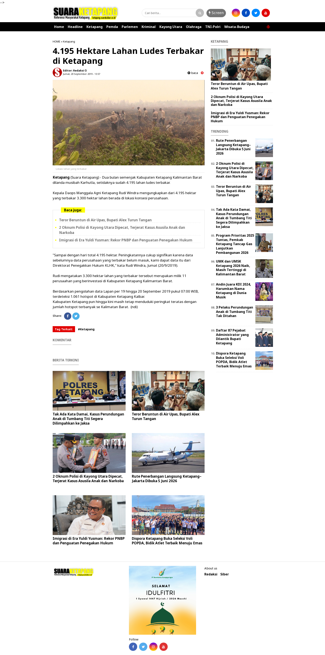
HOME (56, 41)
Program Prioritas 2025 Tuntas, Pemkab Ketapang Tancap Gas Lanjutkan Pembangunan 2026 (235, 244)
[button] (268, 25)
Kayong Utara (170, 26)
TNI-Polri (213, 26)
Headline (75, 26)
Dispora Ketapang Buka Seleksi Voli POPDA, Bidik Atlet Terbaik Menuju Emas (167, 540)
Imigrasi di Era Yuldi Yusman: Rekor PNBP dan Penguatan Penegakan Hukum (125, 240)
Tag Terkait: (64, 329)
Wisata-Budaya (236, 26)
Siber (224, 574)
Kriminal (149, 26)
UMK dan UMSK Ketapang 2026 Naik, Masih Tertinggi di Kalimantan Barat (233, 267)
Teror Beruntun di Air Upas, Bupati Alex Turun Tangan (105, 220)
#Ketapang (86, 329)
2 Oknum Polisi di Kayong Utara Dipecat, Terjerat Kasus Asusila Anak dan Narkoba (88, 478)
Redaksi (210, 574)
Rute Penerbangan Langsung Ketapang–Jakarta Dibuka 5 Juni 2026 (166, 478)
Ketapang (94, 26)
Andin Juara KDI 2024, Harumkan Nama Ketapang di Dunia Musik (233, 290)
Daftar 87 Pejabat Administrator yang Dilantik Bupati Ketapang (232, 336)
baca (193, 73)
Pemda (112, 26)
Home (59, 26)
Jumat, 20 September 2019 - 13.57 (81, 73)
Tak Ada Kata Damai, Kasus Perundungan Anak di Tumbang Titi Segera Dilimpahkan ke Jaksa (88, 419)
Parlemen (130, 26)
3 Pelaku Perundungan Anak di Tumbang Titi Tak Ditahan (234, 311)
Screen (216, 12)
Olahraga (193, 26)
